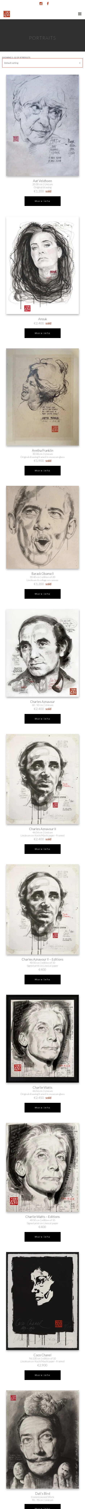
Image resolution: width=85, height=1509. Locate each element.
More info (42, 201)
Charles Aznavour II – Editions (42, 959)
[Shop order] (42, 62)
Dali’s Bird (42, 1493)
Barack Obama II (42, 573)
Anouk (42, 319)
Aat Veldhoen (42, 181)
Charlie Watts (42, 1087)
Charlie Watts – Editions (42, 1217)
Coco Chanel (42, 1355)
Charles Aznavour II (42, 829)
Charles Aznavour (42, 702)
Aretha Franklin (42, 450)
